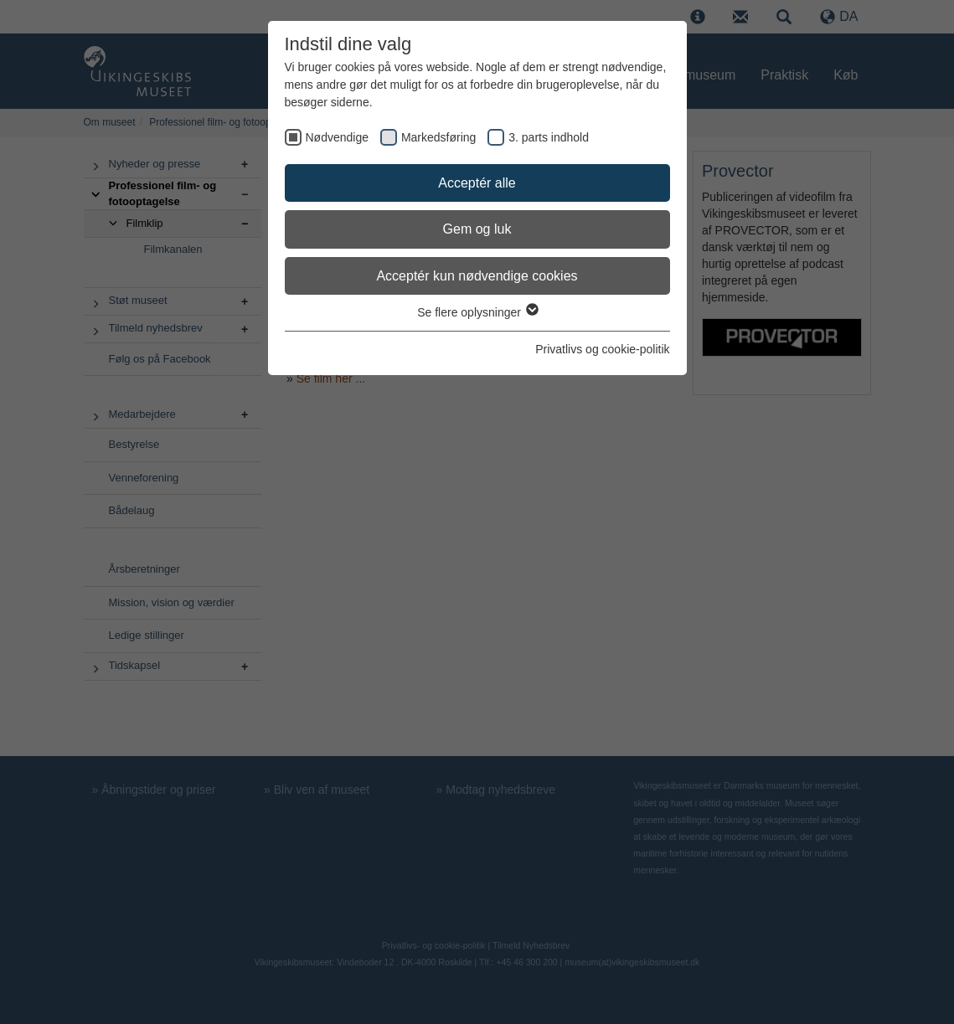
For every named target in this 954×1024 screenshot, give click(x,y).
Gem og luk (477, 229)
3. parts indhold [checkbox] (548, 137)
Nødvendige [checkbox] (337, 137)
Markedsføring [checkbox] (438, 137)
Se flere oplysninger (477, 312)
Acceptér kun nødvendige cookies (476, 276)
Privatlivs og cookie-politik (602, 349)
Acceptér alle (477, 183)
